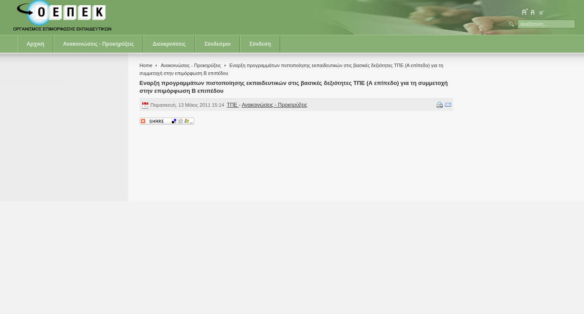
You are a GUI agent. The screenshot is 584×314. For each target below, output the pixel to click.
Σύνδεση (260, 44)
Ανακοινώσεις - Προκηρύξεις (98, 44)
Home (146, 65)
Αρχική (35, 44)
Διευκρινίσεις (169, 44)
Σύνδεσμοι (218, 44)
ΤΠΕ (233, 105)
